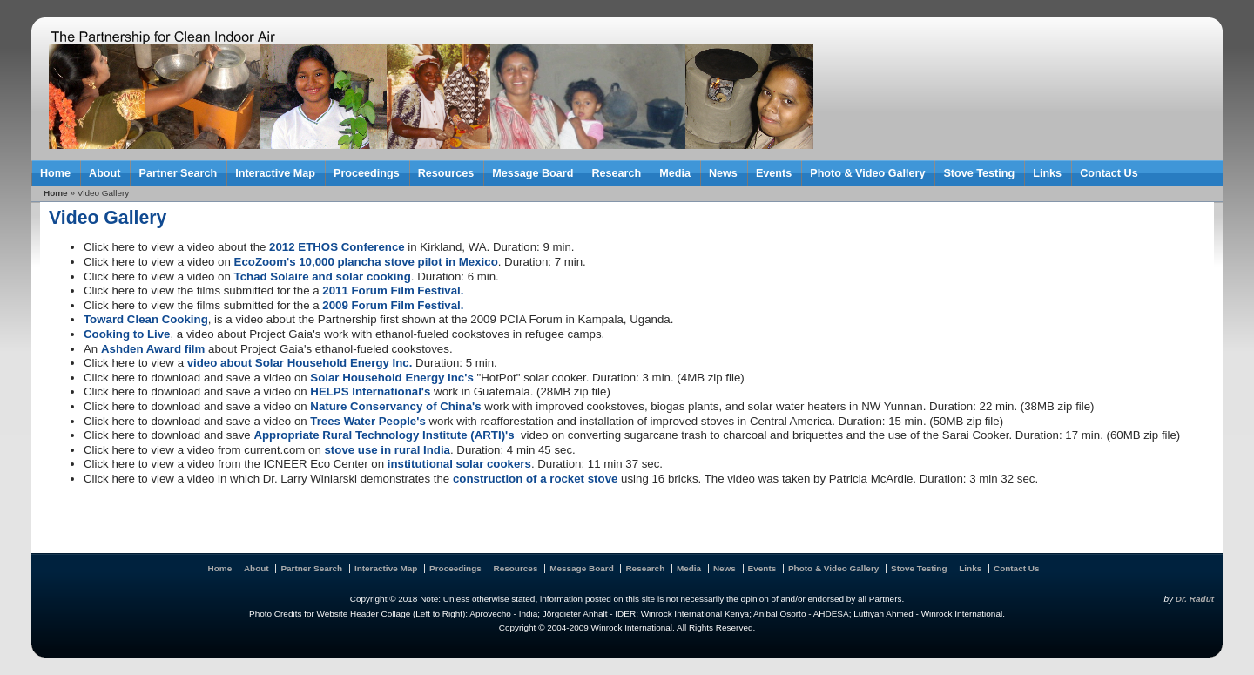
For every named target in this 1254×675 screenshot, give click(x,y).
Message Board (532, 173)
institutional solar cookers (459, 463)
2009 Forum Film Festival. (392, 305)
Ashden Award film (153, 348)
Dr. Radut (1195, 599)
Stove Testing (979, 173)
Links (1047, 173)
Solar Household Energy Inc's (391, 377)
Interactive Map (275, 173)
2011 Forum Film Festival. (392, 290)
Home (55, 173)
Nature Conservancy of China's (395, 406)
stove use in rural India (387, 449)
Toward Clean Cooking (146, 319)
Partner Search (177, 173)
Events (774, 173)
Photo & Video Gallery (867, 173)
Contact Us (1109, 173)
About (104, 173)
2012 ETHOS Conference (337, 246)
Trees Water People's (367, 421)
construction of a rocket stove (535, 478)
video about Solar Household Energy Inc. (300, 362)
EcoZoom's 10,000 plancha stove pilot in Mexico (366, 261)
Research (616, 173)
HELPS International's (370, 391)
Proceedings (367, 173)
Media (675, 173)
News (723, 173)
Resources (446, 173)
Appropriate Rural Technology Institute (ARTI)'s (383, 435)
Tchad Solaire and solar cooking (322, 276)
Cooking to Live (127, 334)
